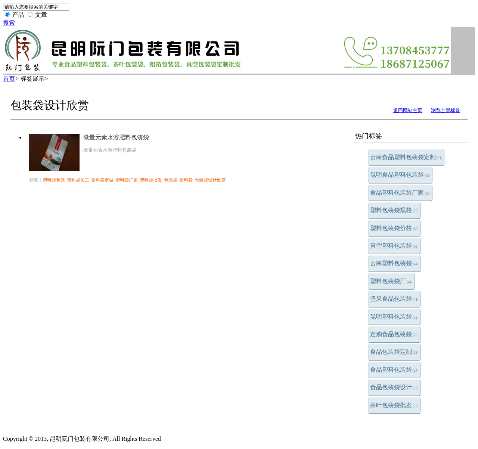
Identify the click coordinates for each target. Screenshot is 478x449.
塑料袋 (186, 180)
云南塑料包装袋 (394, 263)
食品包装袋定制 (394, 352)
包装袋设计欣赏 (210, 180)
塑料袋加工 (78, 180)
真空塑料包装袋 (394, 245)
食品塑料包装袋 (394, 369)
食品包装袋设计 (394, 387)
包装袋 (170, 180)
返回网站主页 (407, 110)
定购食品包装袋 (394, 334)
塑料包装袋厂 (391, 281)
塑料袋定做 (102, 180)
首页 (9, 78)
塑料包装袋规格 (394, 210)
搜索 (9, 22)
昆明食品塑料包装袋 (400, 174)
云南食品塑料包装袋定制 (406, 157)
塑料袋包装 (54, 180)
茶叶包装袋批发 (394, 405)
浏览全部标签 (445, 110)
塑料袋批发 (151, 180)
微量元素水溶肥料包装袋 (116, 137)
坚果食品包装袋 (394, 298)
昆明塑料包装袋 (394, 316)
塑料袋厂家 (126, 180)
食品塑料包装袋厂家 (400, 192)
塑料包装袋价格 (394, 228)
